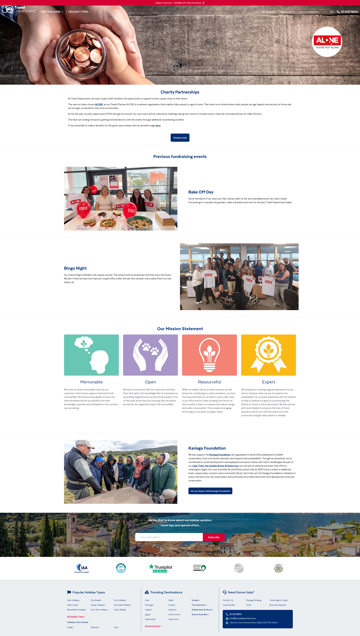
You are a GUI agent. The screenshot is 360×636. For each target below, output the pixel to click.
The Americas (199, 604)
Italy (147, 600)
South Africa (174, 614)
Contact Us (228, 600)
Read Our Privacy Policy (180, 547)
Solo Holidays (73, 600)
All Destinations (154, 626)
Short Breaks (120, 609)
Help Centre (287, 12)
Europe (196, 600)
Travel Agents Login (278, 600)
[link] (91, 379)
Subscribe (213, 537)
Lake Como (173, 619)
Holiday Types (80, 12)
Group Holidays (98, 604)
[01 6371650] (347, 13)
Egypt (148, 614)
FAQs (248, 604)
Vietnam (172, 609)
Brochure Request (277, 604)
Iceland (148, 609)
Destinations (52, 12)
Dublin (70, 627)
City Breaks (96, 600)
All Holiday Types (77, 616)
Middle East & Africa (203, 609)
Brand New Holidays (76, 609)
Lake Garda (150, 619)
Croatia (171, 604)
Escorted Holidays (122, 604)
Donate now (180, 137)
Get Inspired (269, 12)
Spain (170, 600)
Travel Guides (229, 604)
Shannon (95, 627)
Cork (116, 627)
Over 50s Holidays (99, 609)
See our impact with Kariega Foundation (210, 491)
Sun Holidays (120, 600)
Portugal (149, 604)
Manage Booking (253, 600)
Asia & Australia (200, 614)
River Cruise (72, 604)
